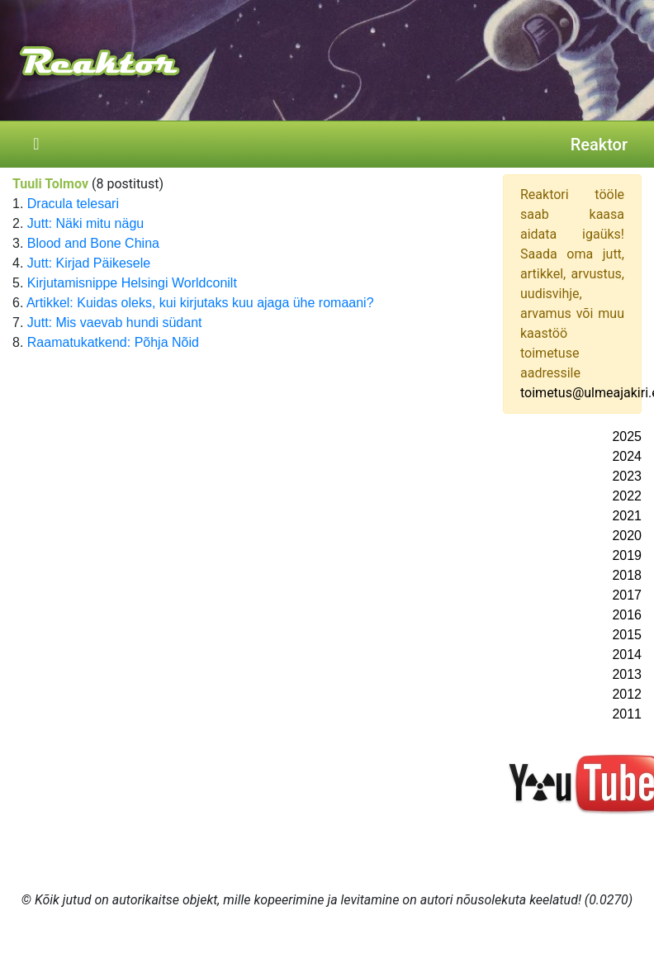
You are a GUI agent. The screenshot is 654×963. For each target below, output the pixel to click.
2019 (627, 555)
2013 (627, 674)
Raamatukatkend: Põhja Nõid (113, 342)
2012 (627, 694)
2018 (627, 575)
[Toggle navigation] (36, 144)
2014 (627, 655)
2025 (627, 436)
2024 (627, 456)
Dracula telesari (73, 204)
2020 (627, 536)
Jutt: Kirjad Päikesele (88, 263)
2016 (627, 615)
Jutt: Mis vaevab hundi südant (114, 322)
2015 (627, 635)
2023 (627, 476)
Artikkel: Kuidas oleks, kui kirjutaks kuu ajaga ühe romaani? (200, 303)
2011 (627, 714)
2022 (627, 496)
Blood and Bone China (93, 243)
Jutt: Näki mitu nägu (85, 223)
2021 (627, 516)
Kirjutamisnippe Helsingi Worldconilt (132, 283)
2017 (627, 595)
